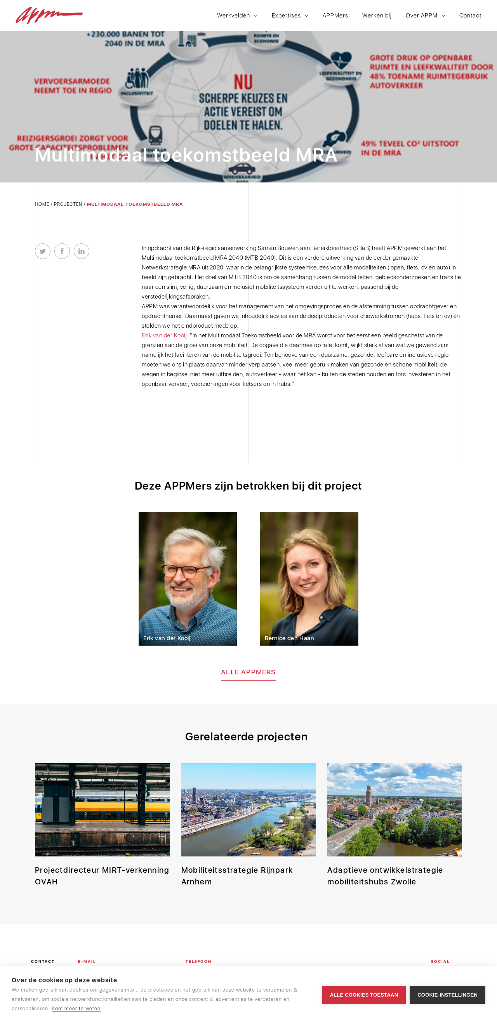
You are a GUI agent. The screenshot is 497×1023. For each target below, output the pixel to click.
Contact (470, 16)
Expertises (286, 16)
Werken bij (377, 16)
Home (42, 204)
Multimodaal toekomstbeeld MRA (135, 204)
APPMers (335, 16)
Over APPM (422, 16)
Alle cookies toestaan (364, 995)
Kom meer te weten (76, 1008)
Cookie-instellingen (447, 995)
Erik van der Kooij (164, 335)
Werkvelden (233, 16)
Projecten (68, 204)
